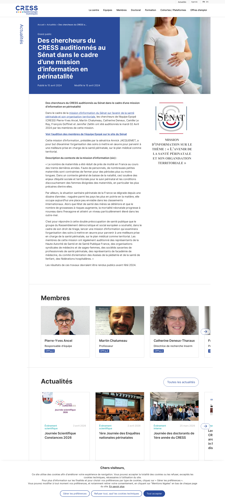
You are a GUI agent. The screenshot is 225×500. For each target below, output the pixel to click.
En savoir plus (116, 486)
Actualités (182, 2)
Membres (122, 10)
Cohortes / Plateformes (173, 10)
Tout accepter (154, 493)
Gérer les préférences (75, 493)
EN (207, 2)
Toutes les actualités (181, 382)
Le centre (94, 10)
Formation (150, 10)
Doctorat (136, 10)
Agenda (194, 2)
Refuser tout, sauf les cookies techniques (116, 493)
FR (204, 2)
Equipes (107, 10)
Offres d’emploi (198, 10)
